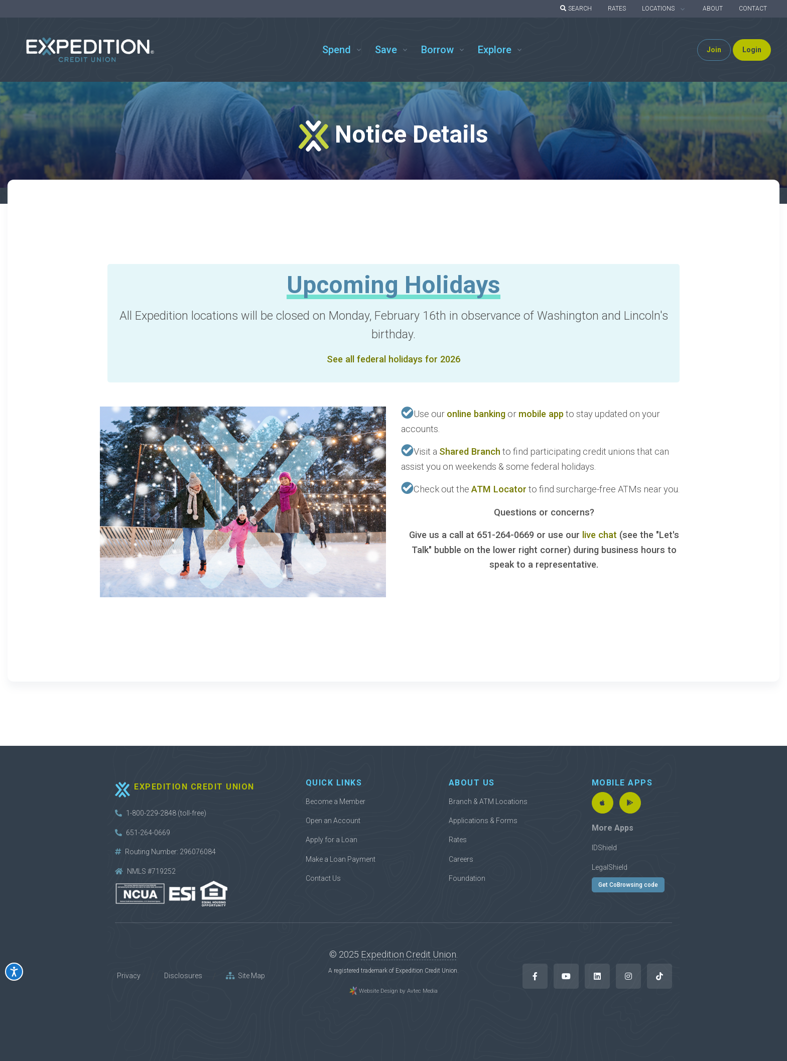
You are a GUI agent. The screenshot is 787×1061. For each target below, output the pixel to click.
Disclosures (183, 976)
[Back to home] (90, 50)
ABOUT (713, 8)
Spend (336, 50)
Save (386, 50)
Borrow (437, 50)
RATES (617, 8)
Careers (461, 859)
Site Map (245, 976)
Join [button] (714, 50)
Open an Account (333, 821)
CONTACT (753, 8)
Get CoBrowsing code (628, 884)
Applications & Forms (483, 821)
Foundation (467, 878)
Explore (494, 50)
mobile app (541, 414)
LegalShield (609, 867)
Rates (458, 840)
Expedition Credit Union (408, 954)
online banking (476, 414)
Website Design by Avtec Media (398, 990)
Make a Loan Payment (340, 859)
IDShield (604, 848)
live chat (600, 534)
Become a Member (335, 802)
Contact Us (323, 878)
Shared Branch (469, 451)
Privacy (129, 976)
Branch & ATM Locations (488, 802)
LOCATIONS (658, 8)
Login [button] (751, 50)
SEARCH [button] (576, 8)
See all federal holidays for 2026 (393, 359)
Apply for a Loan (331, 840)
